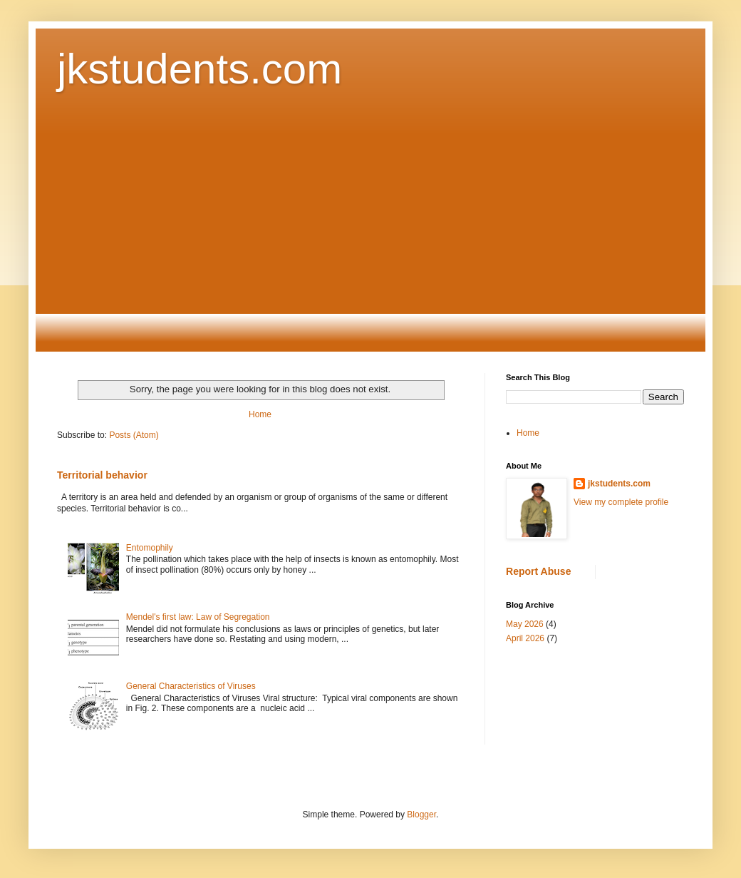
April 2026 (525, 638)
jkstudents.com (199, 69)
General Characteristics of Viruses (191, 686)
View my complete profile (621, 502)
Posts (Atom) (133, 435)
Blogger (421, 815)
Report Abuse (538, 571)
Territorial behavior (102, 475)
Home (260, 414)
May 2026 (525, 624)
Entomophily (149, 548)
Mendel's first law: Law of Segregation (198, 617)
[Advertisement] (370, 234)
